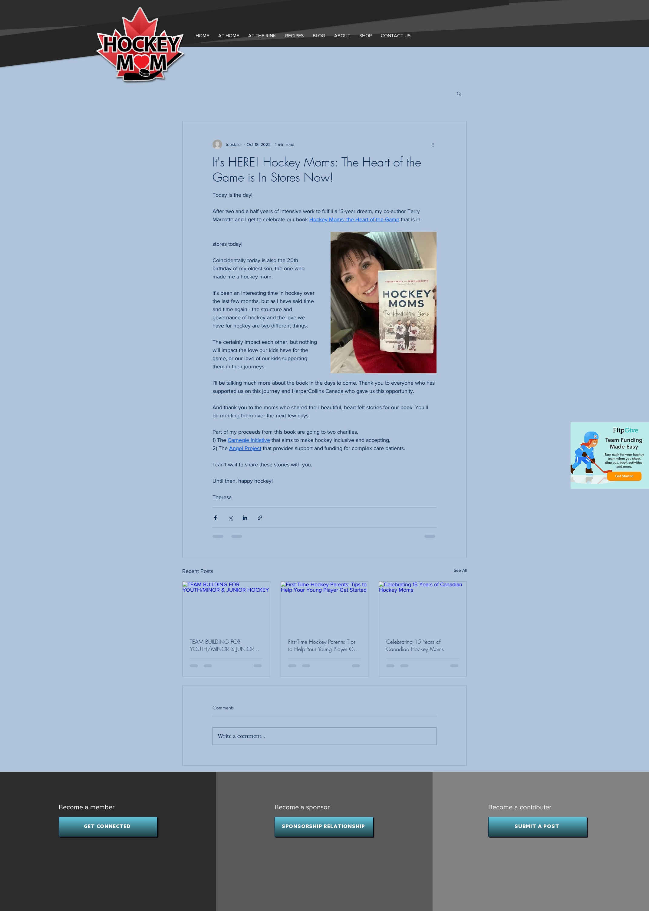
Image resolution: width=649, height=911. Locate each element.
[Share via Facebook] (215, 518)
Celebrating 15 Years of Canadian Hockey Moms (415, 645)
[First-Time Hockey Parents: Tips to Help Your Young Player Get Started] (324, 606)
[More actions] (433, 144)
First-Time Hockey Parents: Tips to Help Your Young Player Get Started (322, 645)
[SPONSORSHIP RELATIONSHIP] (324, 827)
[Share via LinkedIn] (245, 518)
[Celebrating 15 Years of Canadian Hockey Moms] (422, 606)
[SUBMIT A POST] (537, 827)
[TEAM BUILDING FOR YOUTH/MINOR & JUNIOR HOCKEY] (226, 606)
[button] (342, 35)
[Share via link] (260, 518)
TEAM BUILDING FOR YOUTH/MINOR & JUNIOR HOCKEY (222, 645)
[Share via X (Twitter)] (230, 518)
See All (460, 570)
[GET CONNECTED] (108, 827)
